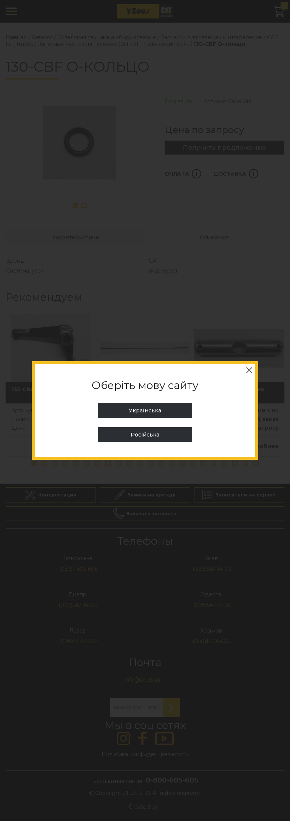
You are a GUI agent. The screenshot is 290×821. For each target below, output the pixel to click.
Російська (145, 434)
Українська (145, 410)
